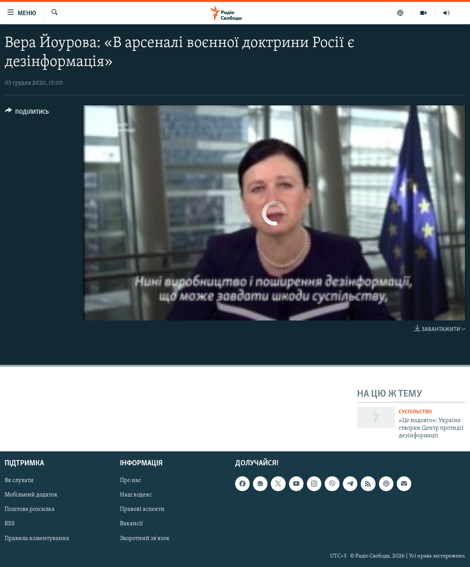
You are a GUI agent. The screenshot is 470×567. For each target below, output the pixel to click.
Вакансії (131, 524)
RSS (10, 524)
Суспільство (415, 412)
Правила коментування (37, 538)
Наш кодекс (136, 495)
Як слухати (19, 480)
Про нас (130, 480)
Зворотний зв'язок (145, 538)
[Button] (27, 113)
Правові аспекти (142, 509)
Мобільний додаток (31, 495)
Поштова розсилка (30, 509)
